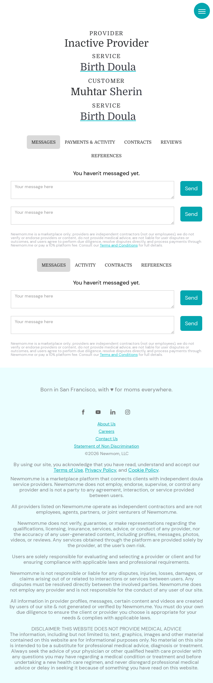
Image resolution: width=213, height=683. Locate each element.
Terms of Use (68, 470)
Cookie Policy (143, 470)
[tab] (43, 142)
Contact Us (107, 438)
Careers (106, 431)
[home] (27, 11)
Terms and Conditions (119, 245)
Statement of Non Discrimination (106, 446)
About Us (106, 424)
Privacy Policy (100, 470)
